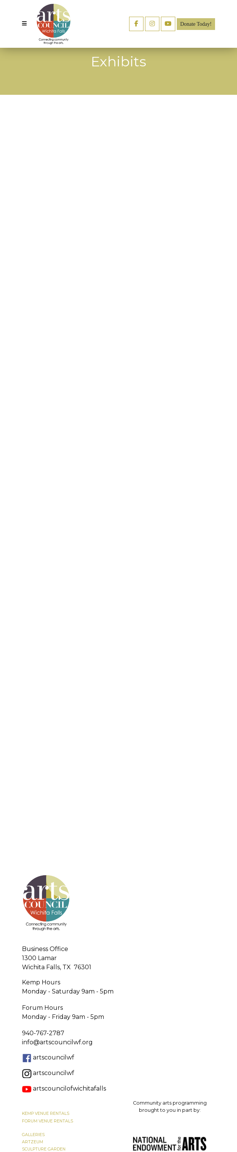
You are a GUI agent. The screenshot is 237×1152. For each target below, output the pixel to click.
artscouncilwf (53, 1057)
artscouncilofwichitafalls (64, 1088)
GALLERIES (33, 1134)
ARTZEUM (32, 1141)
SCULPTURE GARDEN (43, 1149)
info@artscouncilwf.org (57, 1042)
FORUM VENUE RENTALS (47, 1121)
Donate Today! (196, 24)
